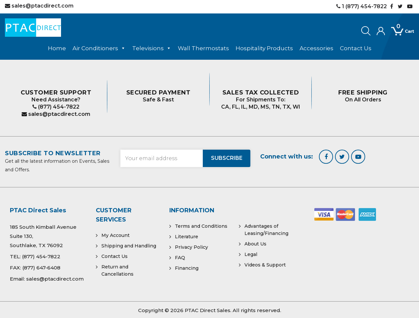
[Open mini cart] (398, 31)
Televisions (151, 48)
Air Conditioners (99, 48)
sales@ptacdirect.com (56, 114)
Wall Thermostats (203, 48)
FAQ (180, 258)
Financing (187, 268)
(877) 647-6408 (41, 268)
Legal (250, 254)
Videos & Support (265, 265)
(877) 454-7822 (55, 107)
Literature (186, 237)
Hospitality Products (264, 48)
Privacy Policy (191, 247)
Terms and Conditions (201, 226)
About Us (255, 244)
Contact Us (355, 48)
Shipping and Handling (128, 246)
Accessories (316, 48)
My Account (115, 235)
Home (57, 48)
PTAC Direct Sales (207, 310)
